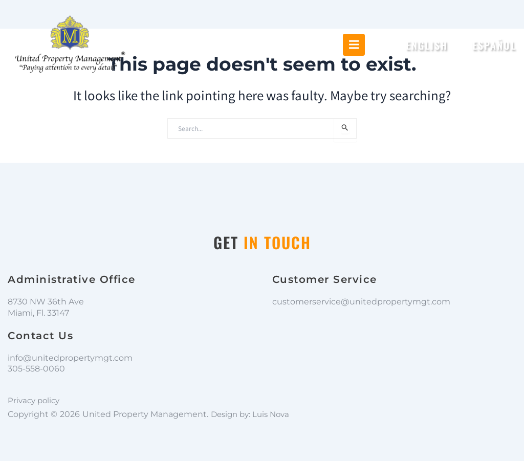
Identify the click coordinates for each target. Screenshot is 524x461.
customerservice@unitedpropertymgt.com (361, 301)
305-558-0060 (36, 369)
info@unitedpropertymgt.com (70, 358)
